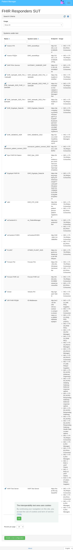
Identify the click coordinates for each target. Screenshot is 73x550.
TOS (19, 514)
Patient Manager (9, 1)
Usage (6, 21)
